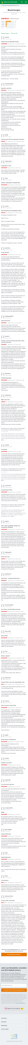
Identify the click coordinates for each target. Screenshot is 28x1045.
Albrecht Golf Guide (10, 2)
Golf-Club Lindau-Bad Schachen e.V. (10, 5)
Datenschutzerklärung (20, 1003)
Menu (26, 2)
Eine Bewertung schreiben (14, 954)
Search (22, 2)
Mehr (2, 440)
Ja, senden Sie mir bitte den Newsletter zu (14, 990)
